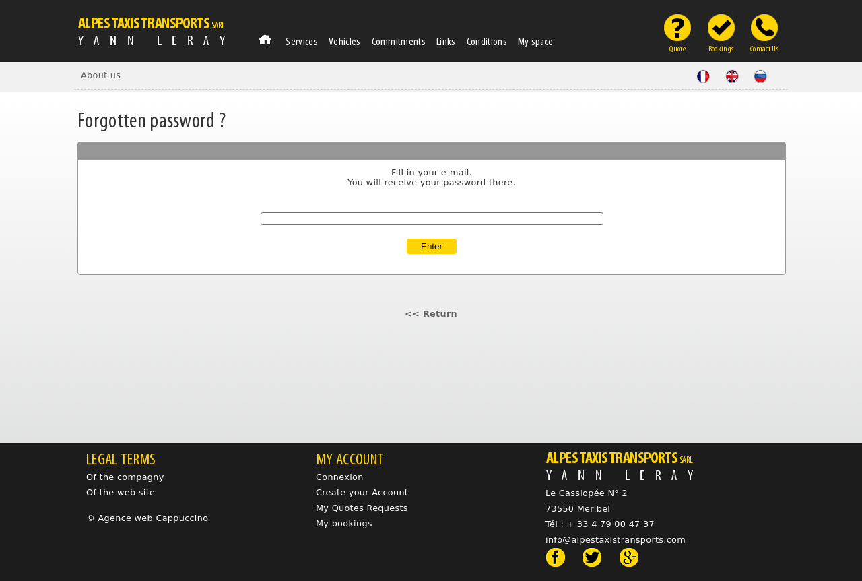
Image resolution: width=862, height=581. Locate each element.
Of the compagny (125, 477)
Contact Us (764, 47)
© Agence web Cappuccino (147, 518)
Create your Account (362, 492)
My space (536, 41)
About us (101, 75)
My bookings (344, 523)
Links (446, 41)
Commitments (399, 41)
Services (302, 41)
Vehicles (345, 41)
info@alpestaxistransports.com (615, 539)
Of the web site (120, 492)
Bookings (721, 47)
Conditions (487, 41)
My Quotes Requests (362, 508)
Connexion (340, 477)
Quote (677, 47)
